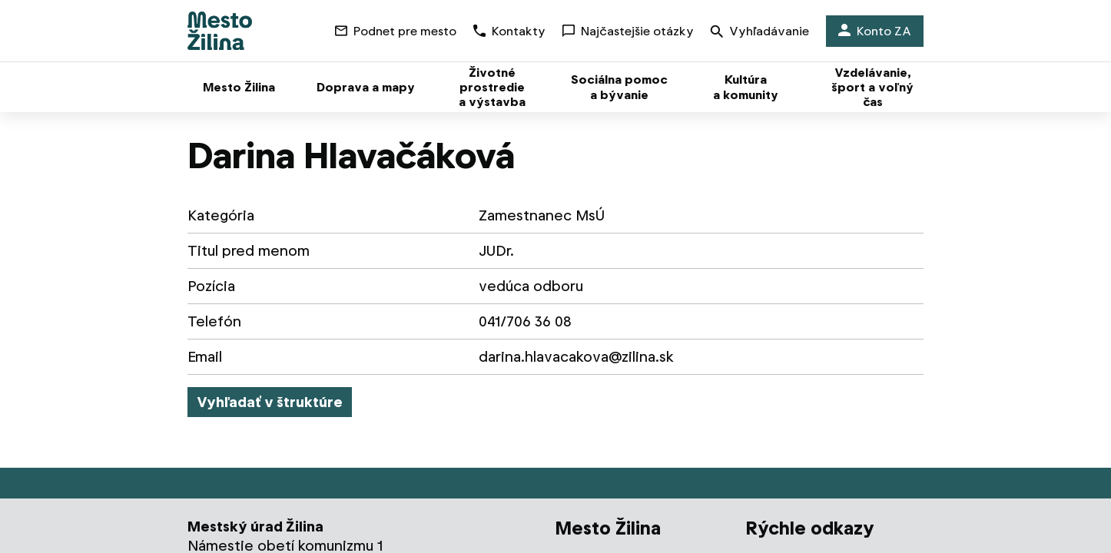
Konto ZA (874, 31)
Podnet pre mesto (395, 31)
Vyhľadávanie (760, 32)
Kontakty (509, 31)
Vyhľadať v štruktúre (270, 402)
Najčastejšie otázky (628, 31)
